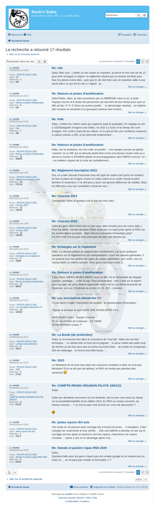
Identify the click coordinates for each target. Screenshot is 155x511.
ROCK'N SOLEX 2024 (27, 151)
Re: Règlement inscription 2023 (74, 170)
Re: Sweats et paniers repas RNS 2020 (79, 447)
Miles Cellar (92, 498)
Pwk (17, 128)
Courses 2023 (22, 205)
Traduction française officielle (71, 498)
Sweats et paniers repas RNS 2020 (31, 457)
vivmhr (16, 68)
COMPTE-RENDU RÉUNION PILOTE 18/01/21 (26, 398)
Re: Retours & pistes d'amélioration (77, 272)
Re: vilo (57, 68)
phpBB (68, 494)
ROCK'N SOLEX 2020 (27, 455)
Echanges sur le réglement (28, 256)
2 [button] (142, 61)
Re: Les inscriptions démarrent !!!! (76, 298)
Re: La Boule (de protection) (72, 334)
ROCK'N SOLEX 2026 (27, 75)
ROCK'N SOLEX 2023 (27, 177)
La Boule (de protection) (26, 344)
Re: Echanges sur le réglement (74, 246)
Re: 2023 (58, 360)
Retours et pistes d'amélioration (30, 103)
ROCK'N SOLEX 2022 (27, 279)
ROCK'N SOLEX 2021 (27, 392)
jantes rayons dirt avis (25, 431)
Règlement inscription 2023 (28, 179)
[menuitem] (27, 34)
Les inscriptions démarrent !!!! (29, 307)
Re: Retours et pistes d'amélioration (78, 93)
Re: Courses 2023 (64, 196)
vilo (17, 77)
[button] (147, 61)
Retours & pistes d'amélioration (29, 282)
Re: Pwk (58, 119)
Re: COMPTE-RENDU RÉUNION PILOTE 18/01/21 (86, 385)
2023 (18, 369)
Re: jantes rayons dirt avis (71, 422)
